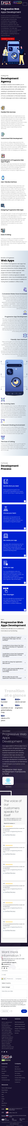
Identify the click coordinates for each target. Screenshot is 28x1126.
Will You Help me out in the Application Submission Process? (12, 677)
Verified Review (9, 835)
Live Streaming (5, 1075)
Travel (3, 1073)
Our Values (17, 1073)
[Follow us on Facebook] (2, 1052)
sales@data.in (7, 964)
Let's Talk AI (17, 2)
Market (3, 1069)
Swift (3, 1096)
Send (24, 1011)
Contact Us (17, 1082)
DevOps (17, 1033)
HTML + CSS (4, 1092)
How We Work (18, 1075)
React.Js (4, 1105)
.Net (3, 1101)
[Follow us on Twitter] (5, 1052)
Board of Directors (19, 1071)
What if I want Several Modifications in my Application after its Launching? (12, 670)
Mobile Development (20, 1024)
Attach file (5, 1011)
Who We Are (18, 1069)
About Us (17, 1066)
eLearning (17, 1030)
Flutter (3, 1098)
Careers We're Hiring (20, 1077)
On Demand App (6, 1080)
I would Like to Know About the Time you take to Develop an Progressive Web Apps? (12, 647)
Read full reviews (9, 823)
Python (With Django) (7, 1088)
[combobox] (3, 978)
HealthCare (4, 1066)
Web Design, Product (20, 1026)
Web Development (19, 1022)
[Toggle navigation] (25, 4)
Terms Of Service (10, 1125)
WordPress (4, 1103)
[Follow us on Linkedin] (7, 1052)
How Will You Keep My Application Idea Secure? (12, 662)
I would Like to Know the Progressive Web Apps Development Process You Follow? (13, 655)
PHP (3, 1094)
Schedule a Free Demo (8, 39)
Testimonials (18, 1080)
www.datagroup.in (14, 1124)
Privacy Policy (20, 1125)
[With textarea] (14, 994)
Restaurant (4, 1077)
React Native (5, 1090)
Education (4, 1071)
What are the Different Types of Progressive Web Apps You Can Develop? (11, 638)
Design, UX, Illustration (20, 1028)
